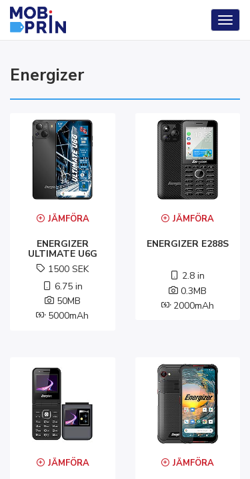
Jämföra (62, 219)
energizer (47, 75)
